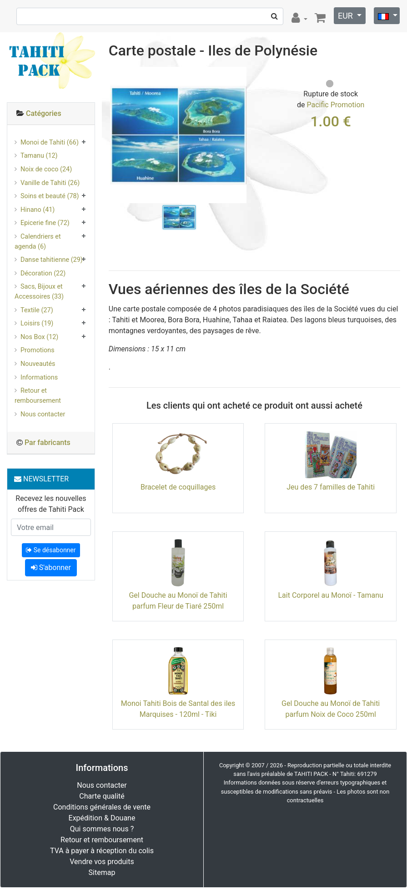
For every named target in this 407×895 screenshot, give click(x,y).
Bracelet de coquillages (178, 487)
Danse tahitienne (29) (51, 260)
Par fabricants (47, 442)
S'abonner (51, 567)
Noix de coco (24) (46, 169)
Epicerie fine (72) (45, 223)
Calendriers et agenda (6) (38, 241)
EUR (346, 15)
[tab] (51, 114)
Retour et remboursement (38, 396)
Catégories (43, 113)
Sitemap (102, 872)
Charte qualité (102, 796)
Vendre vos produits (102, 861)
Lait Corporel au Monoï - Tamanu (330, 595)
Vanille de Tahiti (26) (50, 183)
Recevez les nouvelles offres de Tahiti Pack (50, 504)
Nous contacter (42, 414)
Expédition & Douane (102, 818)
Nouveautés (37, 364)
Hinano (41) (37, 210)
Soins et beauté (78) (49, 196)
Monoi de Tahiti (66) (49, 142)
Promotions (37, 350)
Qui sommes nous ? (102, 829)
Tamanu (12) (39, 156)
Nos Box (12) (39, 337)
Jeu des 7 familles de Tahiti (330, 487)
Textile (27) (36, 310)
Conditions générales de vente (102, 807)
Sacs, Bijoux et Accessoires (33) (39, 291)
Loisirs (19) (36, 323)
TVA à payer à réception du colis (102, 850)
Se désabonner (50, 550)
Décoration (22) (42, 273)
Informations (39, 377)
